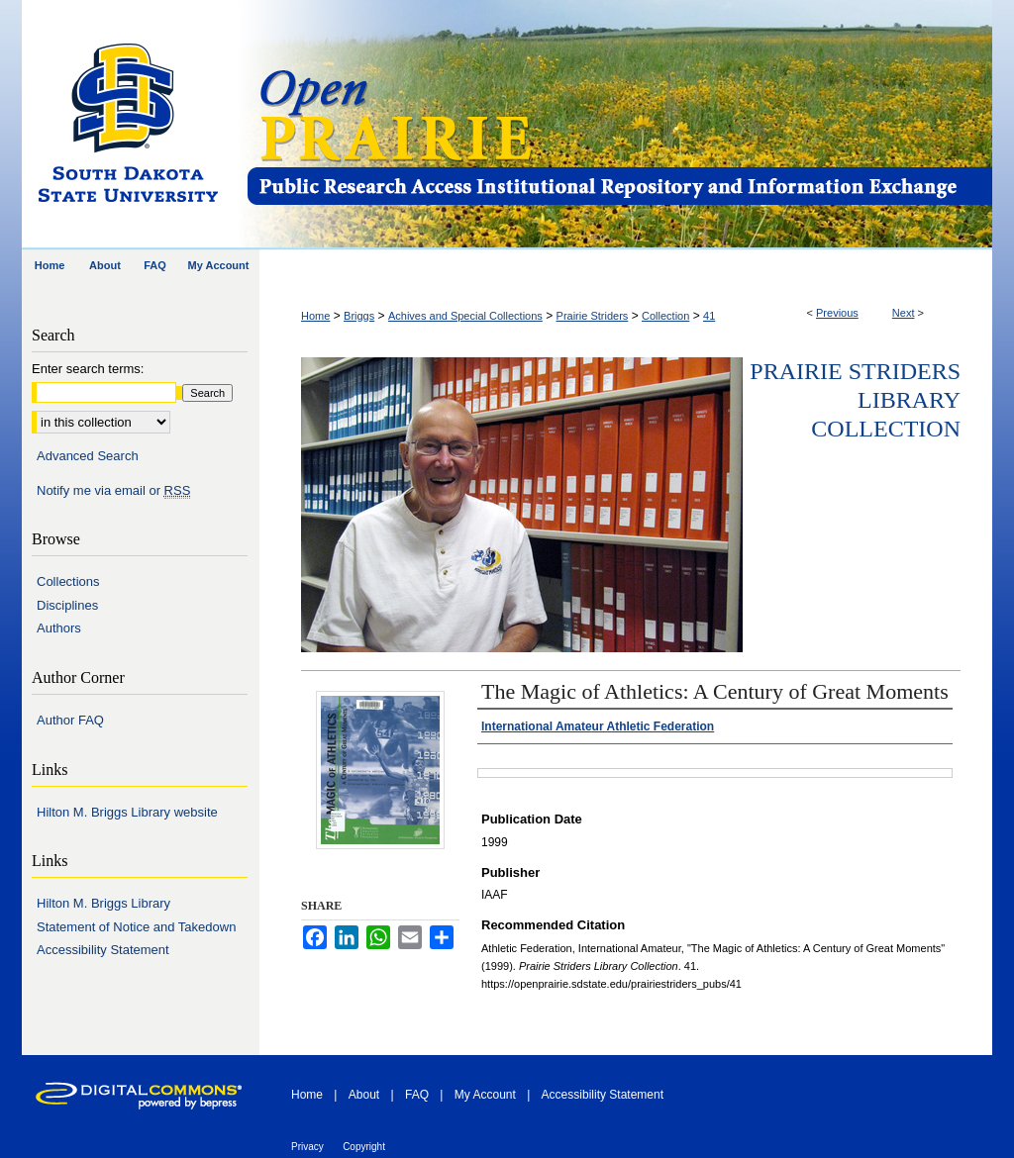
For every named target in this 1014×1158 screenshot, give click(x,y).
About (364, 1095)
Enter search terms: (88, 368)
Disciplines (67, 605)
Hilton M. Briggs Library (103, 903)
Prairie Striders (593, 316)
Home (315, 316)
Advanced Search (88, 455)
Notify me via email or (113, 491)
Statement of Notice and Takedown (136, 926)
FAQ (417, 1095)
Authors (59, 628)
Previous (837, 313)
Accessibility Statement (103, 949)
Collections (68, 581)
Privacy (307, 1146)
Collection (665, 316)
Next (903, 313)
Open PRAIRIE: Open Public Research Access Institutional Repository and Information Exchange (618, 125)
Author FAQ (70, 720)
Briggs (359, 316)
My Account (485, 1095)
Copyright (364, 1146)
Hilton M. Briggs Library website (127, 812)
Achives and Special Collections (465, 316)
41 (709, 316)
